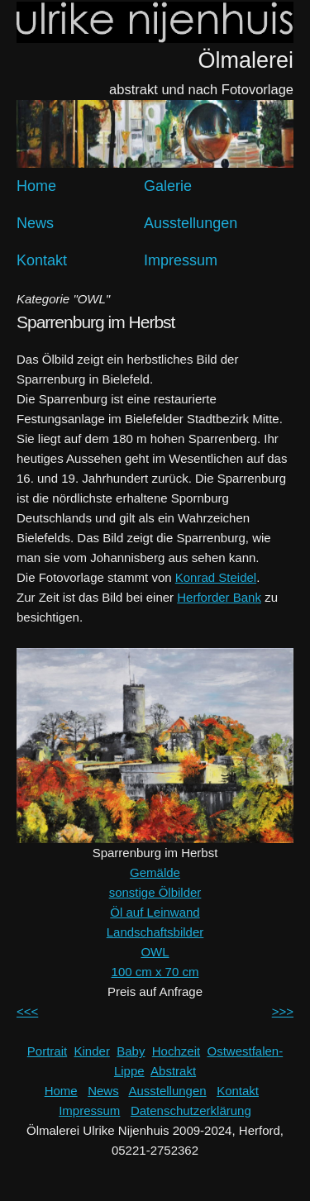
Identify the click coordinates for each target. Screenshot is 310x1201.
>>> (282, 1011)
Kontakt (42, 260)
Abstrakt (173, 1071)
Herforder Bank (219, 597)
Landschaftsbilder (155, 932)
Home (36, 186)
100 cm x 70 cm (155, 972)
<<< (27, 1011)
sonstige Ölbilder (155, 892)
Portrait (47, 1051)
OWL (155, 952)
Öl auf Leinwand (154, 912)
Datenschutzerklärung (191, 1110)
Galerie (168, 186)
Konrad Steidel (215, 577)
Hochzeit (176, 1051)
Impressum (180, 260)
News (35, 223)
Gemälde (155, 872)
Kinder (92, 1051)
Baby (131, 1051)
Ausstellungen (190, 223)
